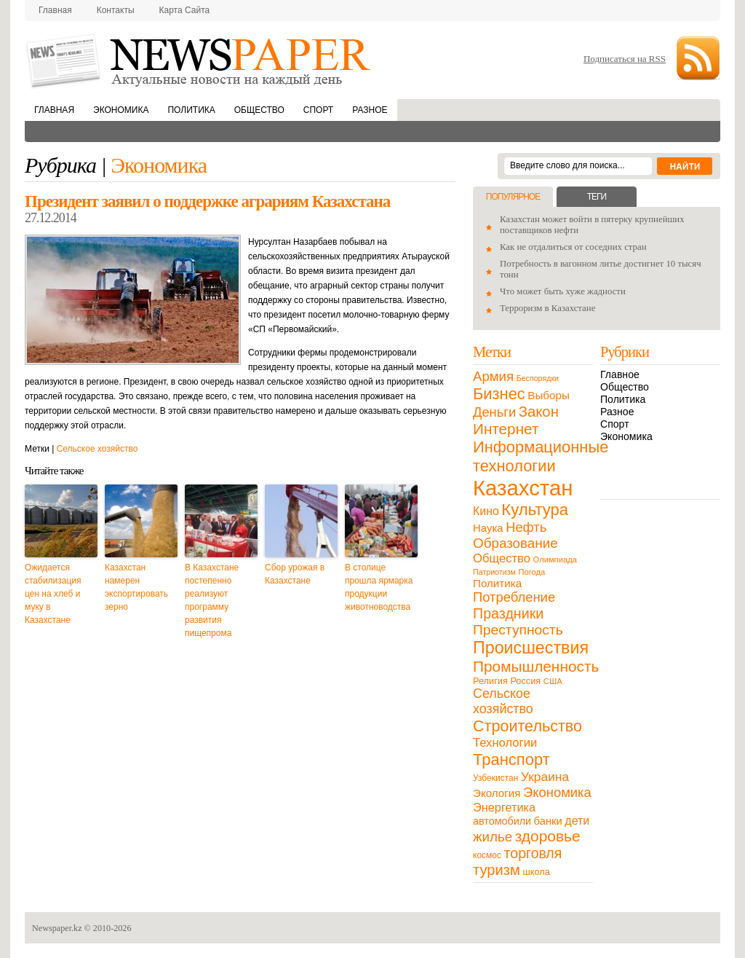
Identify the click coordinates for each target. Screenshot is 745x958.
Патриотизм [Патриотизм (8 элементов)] (494, 572)
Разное (369, 110)
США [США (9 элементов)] (552, 681)
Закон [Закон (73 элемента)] (539, 412)
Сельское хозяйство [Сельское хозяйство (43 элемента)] (503, 701)
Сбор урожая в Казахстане (294, 574)
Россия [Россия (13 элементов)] (525, 680)
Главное (620, 374)
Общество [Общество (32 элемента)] (501, 558)
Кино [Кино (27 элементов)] (486, 511)
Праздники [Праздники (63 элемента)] (508, 613)
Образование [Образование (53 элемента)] (515, 543)
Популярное (513, 197)
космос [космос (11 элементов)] (487, 855)
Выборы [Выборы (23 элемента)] (548, 395)
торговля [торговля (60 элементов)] (533, 853)
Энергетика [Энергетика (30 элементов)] (504, 807)
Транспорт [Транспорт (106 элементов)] (511, 759)
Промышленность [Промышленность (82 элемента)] (536, 666)
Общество (259, 110)
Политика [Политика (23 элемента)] (497, 583)
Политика (191, 110)
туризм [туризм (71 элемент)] (496, 870)
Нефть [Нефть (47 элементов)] (526, 527)
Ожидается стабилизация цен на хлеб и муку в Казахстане (53, 593)
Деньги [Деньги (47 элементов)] (494, 412)
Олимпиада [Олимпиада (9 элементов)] (555, 559)
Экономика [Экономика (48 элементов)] (557, 792)
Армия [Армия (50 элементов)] (493, 376)
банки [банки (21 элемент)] (548, 821)
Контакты (116, 10)
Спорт (318, 110)
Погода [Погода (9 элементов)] (531, 572)
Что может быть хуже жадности (563, 291)
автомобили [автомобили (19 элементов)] (502, 821)
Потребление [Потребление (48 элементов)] (514, 597)
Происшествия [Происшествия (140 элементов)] (531, 647)
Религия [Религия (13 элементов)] (490, 680)
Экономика (120, 110)
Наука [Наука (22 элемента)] (488, 528)
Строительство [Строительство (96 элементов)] (527, 726)
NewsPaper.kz (199, 60)
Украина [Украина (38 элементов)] (545, 776)
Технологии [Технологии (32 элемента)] (505, 743)
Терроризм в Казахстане (547, 308)
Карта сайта (184, 10)
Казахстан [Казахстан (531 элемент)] (523, 488)
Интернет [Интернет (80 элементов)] (505, 428)
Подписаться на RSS (624, 58)
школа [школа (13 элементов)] (536, 871)
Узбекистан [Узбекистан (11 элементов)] (495, 778)
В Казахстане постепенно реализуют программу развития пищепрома (212, 600)
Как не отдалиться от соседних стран (573, 247)
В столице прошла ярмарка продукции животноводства (379, 587)
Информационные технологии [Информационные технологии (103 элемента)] (540, 456)
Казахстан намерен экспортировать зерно (136, 587)
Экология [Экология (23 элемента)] (496, 793)
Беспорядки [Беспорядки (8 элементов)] (538, 378)
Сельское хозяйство (97, 449)
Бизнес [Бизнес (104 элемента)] (499, 394)
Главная (55, 10)
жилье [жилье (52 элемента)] (492, 836)
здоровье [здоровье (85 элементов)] (548, 836)
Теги (596, 197)
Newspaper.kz (57, 928)
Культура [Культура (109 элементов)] (534, 509)
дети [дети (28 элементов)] (577, 820)
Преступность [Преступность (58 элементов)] (518, 629)
